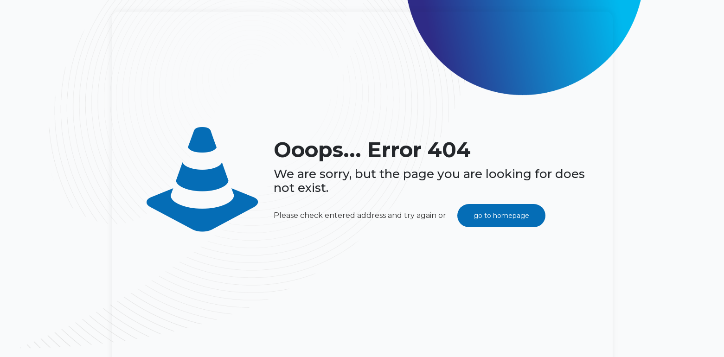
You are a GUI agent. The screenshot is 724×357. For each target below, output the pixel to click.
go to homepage (501, 215)
